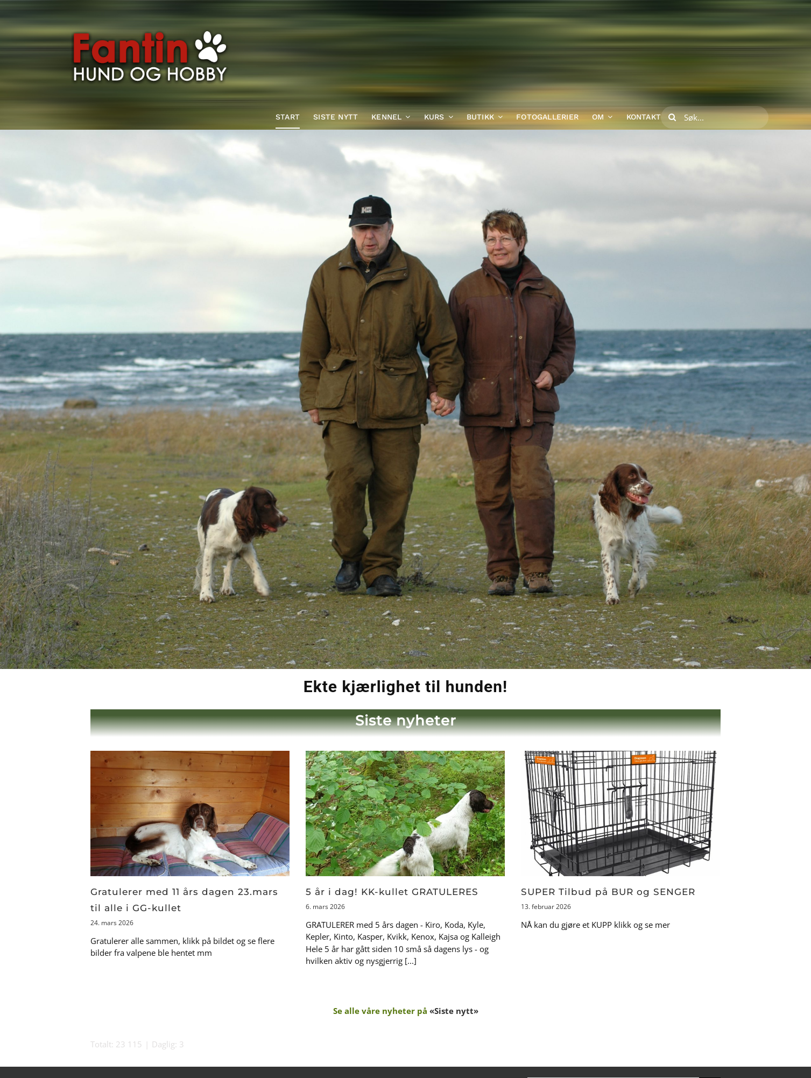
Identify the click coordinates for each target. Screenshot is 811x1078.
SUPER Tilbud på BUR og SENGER (608, 891)
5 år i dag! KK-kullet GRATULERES (392, 891)
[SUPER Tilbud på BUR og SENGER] (620, 813)
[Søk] (672, 117)
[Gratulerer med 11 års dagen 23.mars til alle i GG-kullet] (190, 813)
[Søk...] (714, 117)
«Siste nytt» (453, 1010)
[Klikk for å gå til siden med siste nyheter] (405, 724)
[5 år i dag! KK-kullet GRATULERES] (405, 813)
